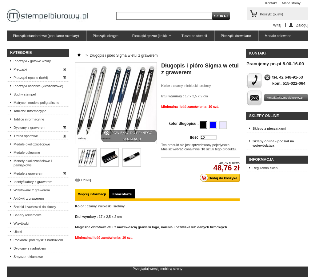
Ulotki (18, 232)
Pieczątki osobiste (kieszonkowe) (38, 86)
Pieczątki (20, 69)
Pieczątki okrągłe (105, 36)
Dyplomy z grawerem (29, 127)
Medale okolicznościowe (32, 144)
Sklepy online (264, 116)
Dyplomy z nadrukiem (30, 248)
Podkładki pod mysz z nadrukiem (38, 240)
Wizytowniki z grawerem (32, 190)
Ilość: (195, 137)
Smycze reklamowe (28, 257)
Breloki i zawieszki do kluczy (35, 207)
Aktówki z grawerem (29, 198)
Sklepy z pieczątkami (269, 128)
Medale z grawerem (28, 173)
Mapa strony (291, 3)
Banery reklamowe (28, 215)
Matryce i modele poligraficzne (36, 102)
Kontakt (271, 3)
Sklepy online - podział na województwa (273, 143)
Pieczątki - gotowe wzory (32, 61)
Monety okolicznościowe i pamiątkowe (33, 163)
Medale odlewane (278, 36)
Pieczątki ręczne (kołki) (148, 37)
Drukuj (86, 180)
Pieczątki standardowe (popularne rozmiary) (46, 36)
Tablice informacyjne (29, 119)
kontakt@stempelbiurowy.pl (285, 97)
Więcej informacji (92, 194)
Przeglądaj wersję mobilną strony (157, 269)
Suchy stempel (25, 94)
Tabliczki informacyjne (30, 111)
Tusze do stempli (194, 36)
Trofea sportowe (26, 136)
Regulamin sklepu (266, 168)
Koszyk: (271, 14)
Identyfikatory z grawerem (33, 182)
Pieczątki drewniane (236, 36)
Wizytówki (21, 223)
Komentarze (122, 194)
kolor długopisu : (184, 123)
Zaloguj (302, 25)
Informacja (261, 159)
